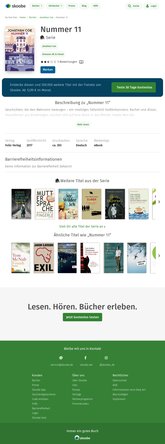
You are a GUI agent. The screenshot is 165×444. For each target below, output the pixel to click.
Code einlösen (40, 399)
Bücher (36, 6)
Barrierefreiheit (41, 408)
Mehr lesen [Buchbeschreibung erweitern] (83, 124)
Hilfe (95, 6)
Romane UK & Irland (52, 54)
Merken (48, 69)
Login (151, 5)
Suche (133, 5)
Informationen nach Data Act (129, 389)
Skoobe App (39, 389)
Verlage (76, 394)
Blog (84, 6)
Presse (76, 389)
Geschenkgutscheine (44, 394)
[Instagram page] (107, 361)
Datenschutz (120, 380)
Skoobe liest (39, 417)
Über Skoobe (79, 380)
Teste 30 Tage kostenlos (134, 87)
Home (23, 17)
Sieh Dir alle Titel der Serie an (82, 226)
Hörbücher (54, 6)
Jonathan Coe (46, 17)
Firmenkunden (80, 403)
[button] (159, 201)
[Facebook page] (86, 361)
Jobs (74, 385)
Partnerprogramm (82, 399)
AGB (115, 385)
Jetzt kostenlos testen (82, 317)
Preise (71, 6)
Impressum (119, 399)
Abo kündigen (120, 394)
